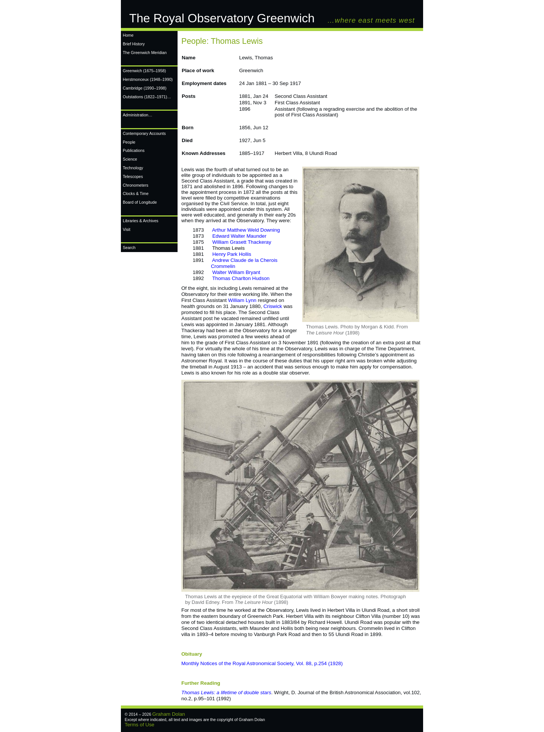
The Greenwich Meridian (145, 52)
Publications (133, 150)
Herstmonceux (148, 79)
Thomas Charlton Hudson (241, 278)
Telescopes (133, 176)
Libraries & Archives (140, 220)
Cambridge (145, 88)
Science (130, 159)
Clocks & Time (135, 193)
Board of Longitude (140, 202)
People (129, 142)
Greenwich (144, 70)
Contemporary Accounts (144, 133)
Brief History (134, 44)
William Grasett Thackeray (241, 242)
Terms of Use (140, 724)
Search (129, 247)
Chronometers (135, 185)
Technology (133, 168)
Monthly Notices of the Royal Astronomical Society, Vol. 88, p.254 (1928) (262, 663)
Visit (126, 229)
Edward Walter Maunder (239, 236)
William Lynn (242, 300)
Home (128, 35)
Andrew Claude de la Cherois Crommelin (235, 263)
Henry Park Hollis (231, 254)
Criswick (272, 306)
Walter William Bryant (236, 272)
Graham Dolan (168, 714)
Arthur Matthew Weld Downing (246, 230)
